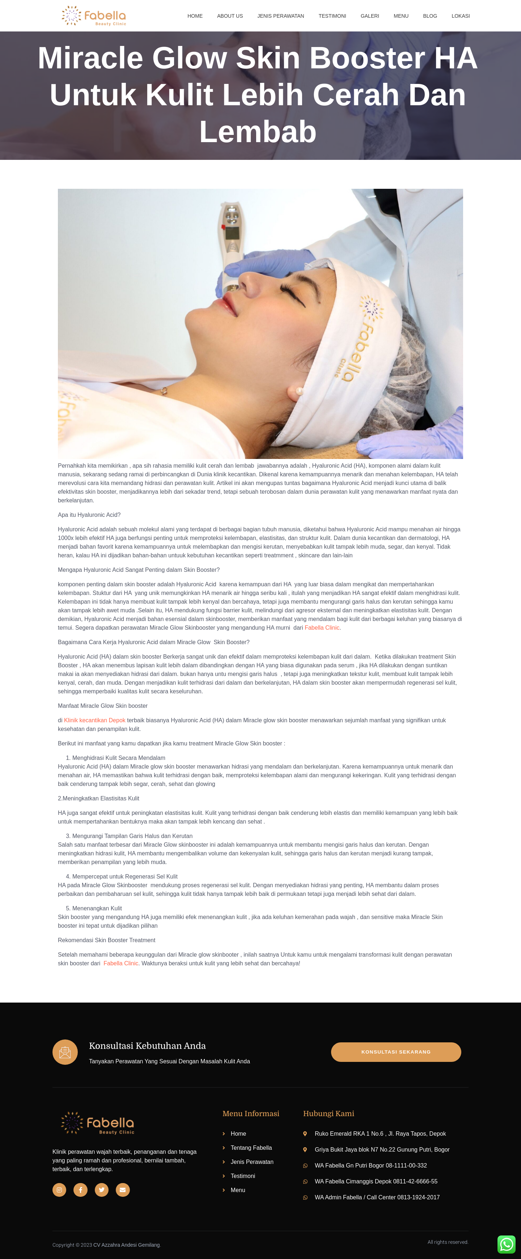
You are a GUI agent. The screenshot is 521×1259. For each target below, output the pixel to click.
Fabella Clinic (322, 628)
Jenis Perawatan (281, 16)
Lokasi (461, 16)
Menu (401, 16)
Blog (430, 16)
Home (195, 16)
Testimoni (332, 16)
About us (230, 16)
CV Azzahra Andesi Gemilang (126, 1245)
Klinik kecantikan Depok (95, 720)
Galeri (370, 16)
